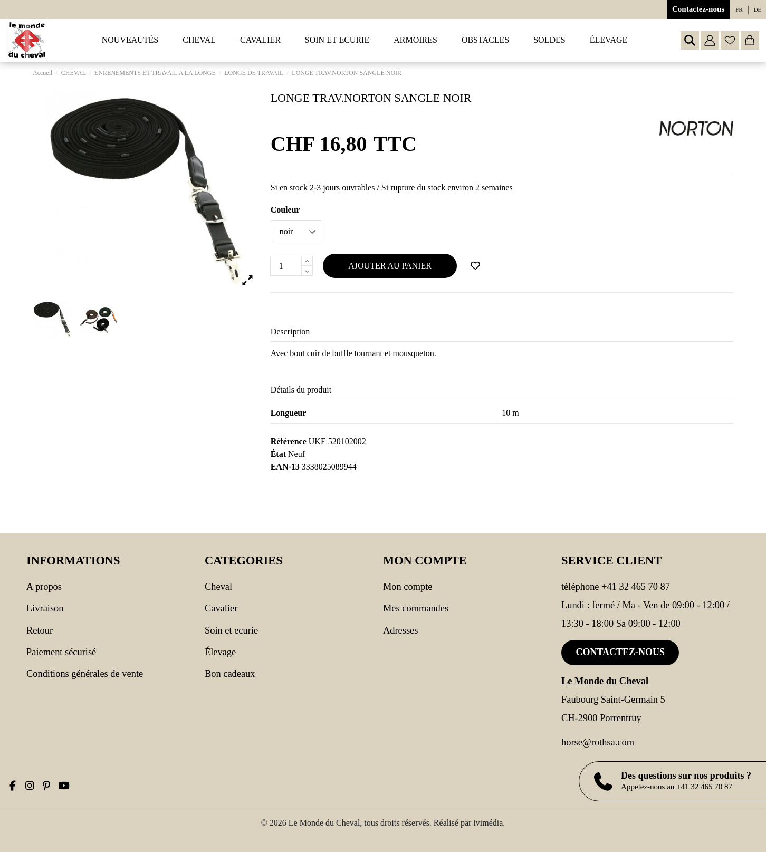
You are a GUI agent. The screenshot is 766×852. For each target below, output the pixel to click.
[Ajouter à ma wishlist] (475, 266)
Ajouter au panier (390, 265)
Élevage (220, 652)
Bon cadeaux (230, 673)
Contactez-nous (698, 9)
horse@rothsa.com (597, 742)
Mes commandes (415, 608)
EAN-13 (285, 466)
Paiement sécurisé (61, 652)
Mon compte (407, 586)
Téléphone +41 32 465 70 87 (615, 586)
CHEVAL (218, 586)
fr (738, 9)
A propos (44, 586)
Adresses (400, 630)
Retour (39, 630)
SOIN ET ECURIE (231, 630)
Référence (289, 441)
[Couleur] (296, 231)
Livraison (44, 608)
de (758, 9)
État (278, 453)
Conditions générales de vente (84, 673)
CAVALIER (221, 608)
